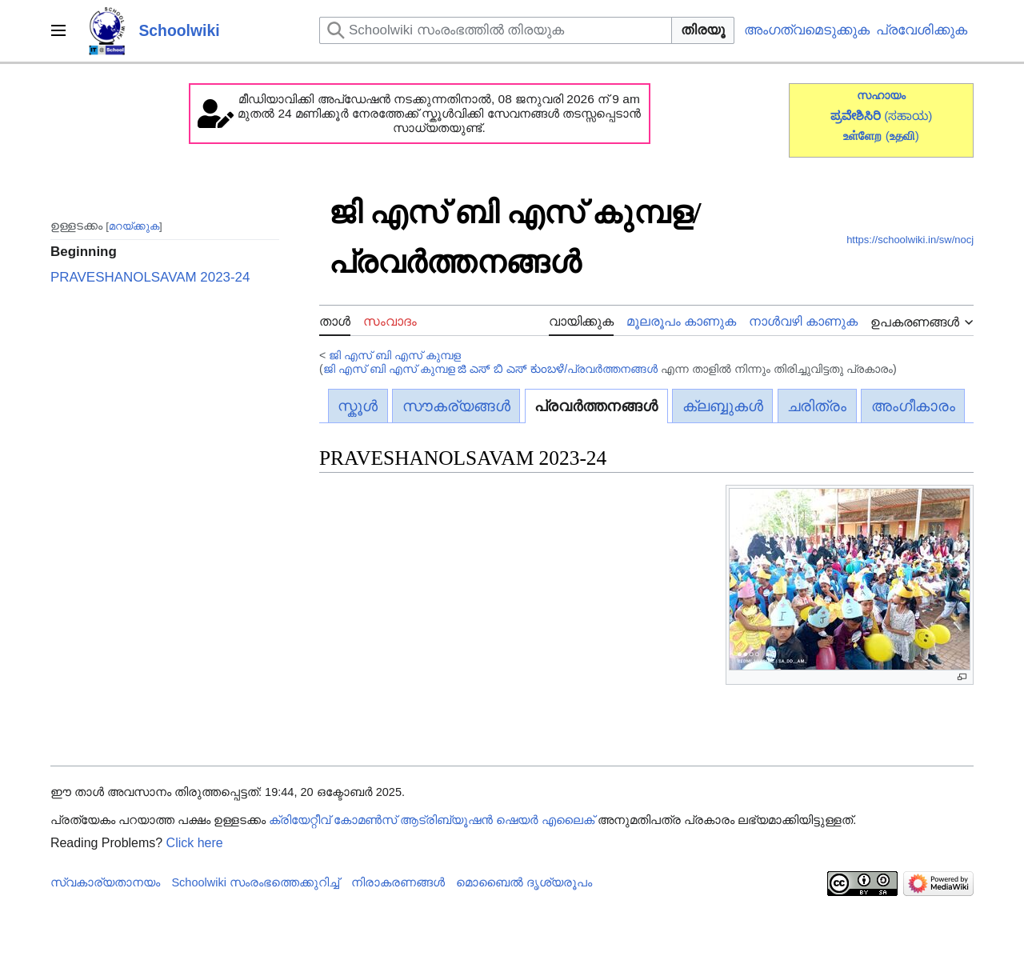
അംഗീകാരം (913, 406)
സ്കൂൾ (358, 406)
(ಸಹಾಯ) (908, 115)
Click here (194, 843)
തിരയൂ (703, 30)
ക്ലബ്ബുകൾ (722, 406)
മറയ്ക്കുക (134, 225)
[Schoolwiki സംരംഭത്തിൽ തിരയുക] (495, 30)
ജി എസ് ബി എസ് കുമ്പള (395, 355)
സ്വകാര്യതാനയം (105, 882)
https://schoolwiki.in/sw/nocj (910, 240)
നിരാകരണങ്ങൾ (398, 882)
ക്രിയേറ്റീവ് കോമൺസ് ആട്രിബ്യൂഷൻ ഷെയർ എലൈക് (431, 820)
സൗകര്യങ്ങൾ (456, 406)
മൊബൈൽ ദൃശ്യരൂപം (524, 882)
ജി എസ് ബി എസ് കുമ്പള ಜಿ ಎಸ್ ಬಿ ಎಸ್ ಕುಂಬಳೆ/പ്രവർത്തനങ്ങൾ (490, 368)
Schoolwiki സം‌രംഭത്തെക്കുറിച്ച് (255, 882)
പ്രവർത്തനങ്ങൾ (596, 406)
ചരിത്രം (816, 406)
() (902, 135)
